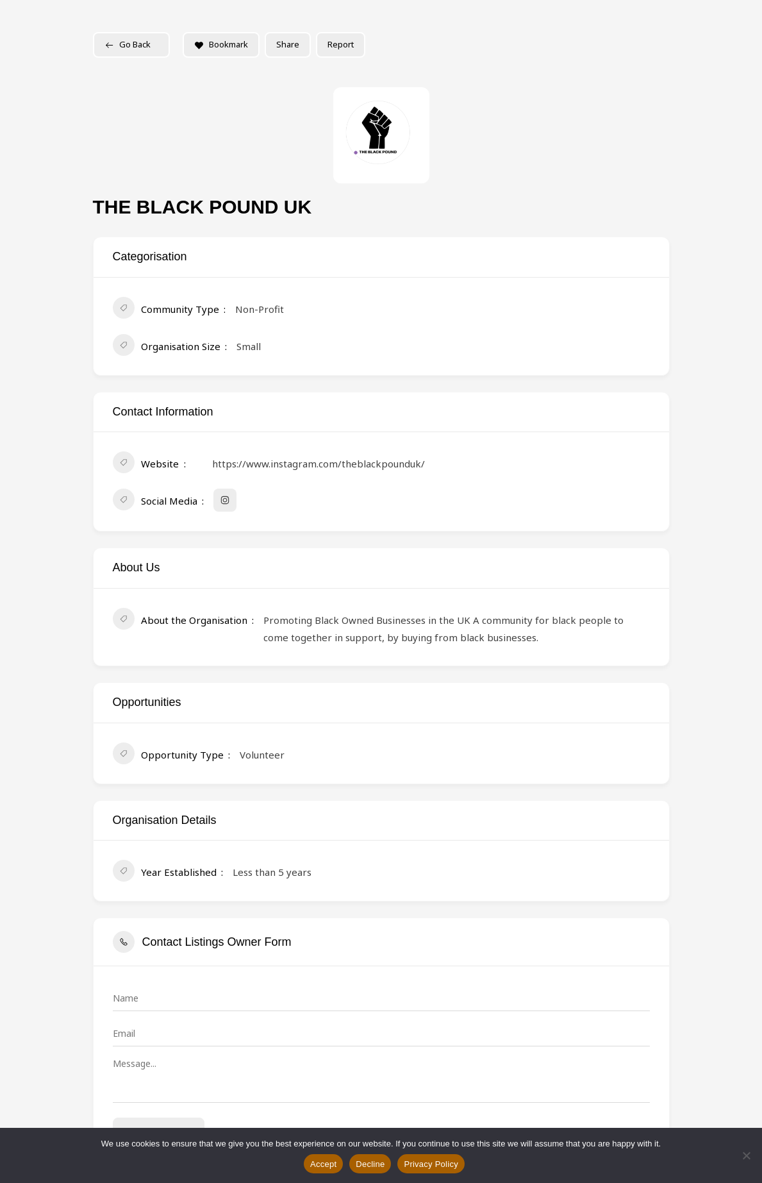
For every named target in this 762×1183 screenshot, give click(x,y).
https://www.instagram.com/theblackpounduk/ (318, 463)
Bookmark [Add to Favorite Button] (221, 44)
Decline (370, 1164)
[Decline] (746, 1155)
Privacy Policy (431, 1164)
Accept (323, 1164)
